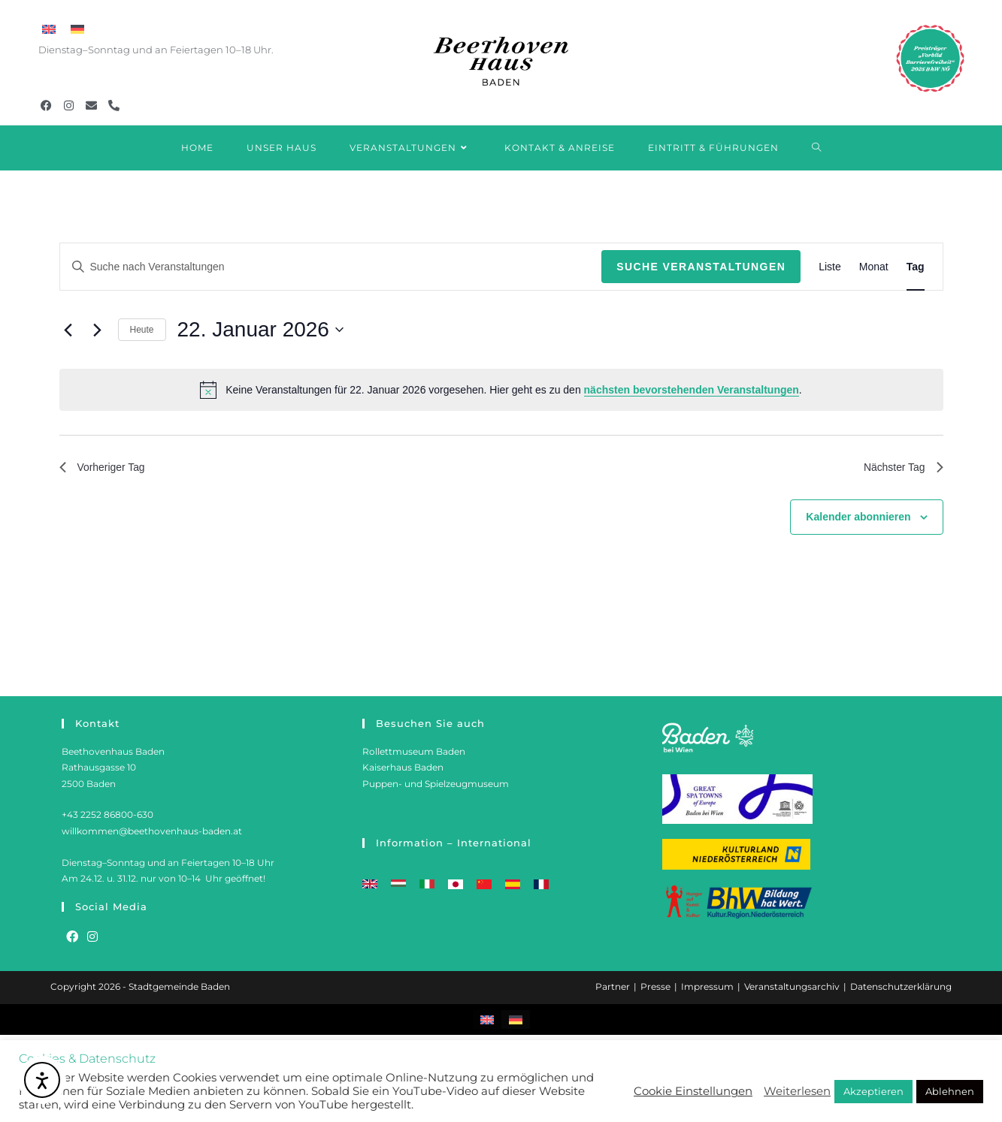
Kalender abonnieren (858, 520)
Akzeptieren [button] (873, 1091)
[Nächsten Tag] (98, 330)
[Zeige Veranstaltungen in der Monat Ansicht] (873, 267)
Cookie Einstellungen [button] (693, 1091)
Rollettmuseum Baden (413, 751)
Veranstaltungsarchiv (792, 986)
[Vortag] (68, 330)
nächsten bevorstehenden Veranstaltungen (691, 390)
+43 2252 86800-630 (107, 814)
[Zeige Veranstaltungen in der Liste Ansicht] (830, 267)
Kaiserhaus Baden (402, 767)
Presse (655, 986)
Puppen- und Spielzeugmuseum (435, 783)
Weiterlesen (797, 1091)
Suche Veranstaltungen (701, 267)
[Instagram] (92, 938)
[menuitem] (49, 29)
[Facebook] (72, 938)
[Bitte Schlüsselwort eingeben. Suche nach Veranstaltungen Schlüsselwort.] (331, 267)
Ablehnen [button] (949, 1091)
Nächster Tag (899, 469)
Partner (612, 986)
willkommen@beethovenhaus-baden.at (152, 831)
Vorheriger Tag (107, 469)
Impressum (707, 986)
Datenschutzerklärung (901, 986)
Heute (142, 329)
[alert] (501, 390)
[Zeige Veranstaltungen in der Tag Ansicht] (916, 267)
